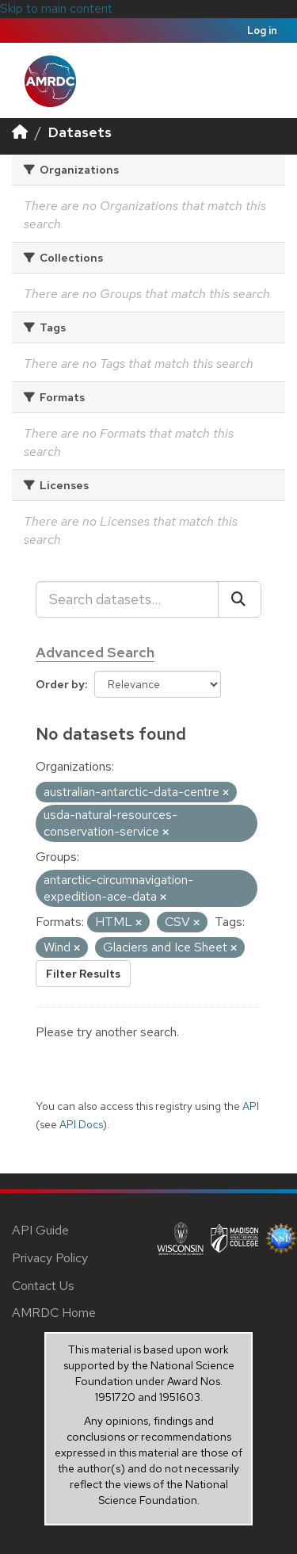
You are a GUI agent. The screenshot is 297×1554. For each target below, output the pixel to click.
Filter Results (83, 973)
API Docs (81, 1124)
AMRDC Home (54, 1312)
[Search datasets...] (127, 599)
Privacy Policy (50, 1258)
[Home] (20, 132)
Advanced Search (95, 652)
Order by (60, 684)
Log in (262, 30)
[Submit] (239, 599)
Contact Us (43, 1285)
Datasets (80, 132)
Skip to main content (56, 8)
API (250, 1106)
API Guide (40, 1230)
